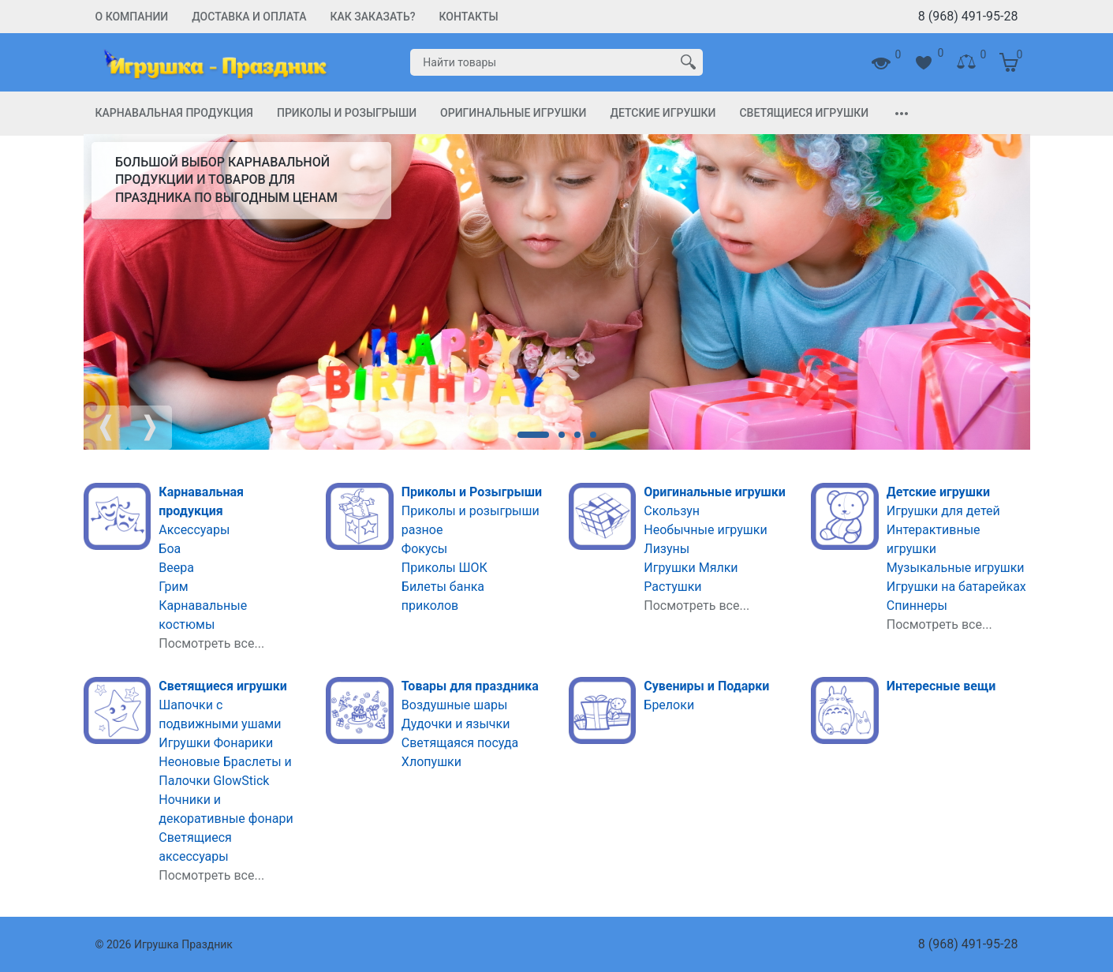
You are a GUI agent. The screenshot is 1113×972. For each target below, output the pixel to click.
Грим (173, 586)
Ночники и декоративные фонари (226, 809)
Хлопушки (431, 761)
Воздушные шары (455, 704)
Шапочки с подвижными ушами (220, 714)
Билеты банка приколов (443, 596)
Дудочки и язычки (456, 723)
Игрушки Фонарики (216, 742)
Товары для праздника (470, 686)
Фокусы (424, 548)
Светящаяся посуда (460, 742)
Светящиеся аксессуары (195, 847)
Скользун (672, 510)
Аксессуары (194, 529)
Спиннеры (917, 605)
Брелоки (669, 704)
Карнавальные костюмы (203, 615)
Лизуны (666, 548)
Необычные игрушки (705, 529)
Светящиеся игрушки (803, 113)
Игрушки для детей (943, 510)
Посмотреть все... (211, 643)
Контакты (469, 16)
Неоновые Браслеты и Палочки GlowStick (225, 771)
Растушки (672, 586)
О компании (132, 16)
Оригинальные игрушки (513, 113)
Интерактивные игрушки (933, 539)
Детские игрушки (662, 113)
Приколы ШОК (444, 567)
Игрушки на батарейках (956, 586)
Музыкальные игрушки (956, 567)
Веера (176, 567)
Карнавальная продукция (174, 113)
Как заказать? (373, 16)
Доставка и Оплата (249, 16)
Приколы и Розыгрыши (346, 113)
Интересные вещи (941, 686)
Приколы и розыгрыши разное (471, 520)
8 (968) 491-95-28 (968, 16)
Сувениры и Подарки (706, 686)
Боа (170, 548)
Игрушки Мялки (691, 567)
